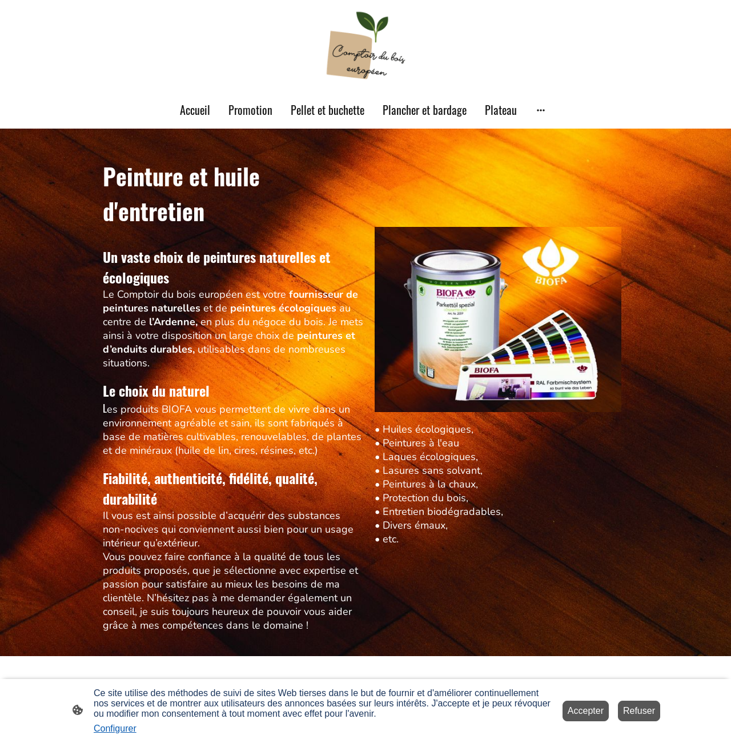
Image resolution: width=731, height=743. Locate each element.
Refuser (639, 711)
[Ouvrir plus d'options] (540, 110)
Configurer (115, 728)
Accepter (586, 711)
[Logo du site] (365, 45)
